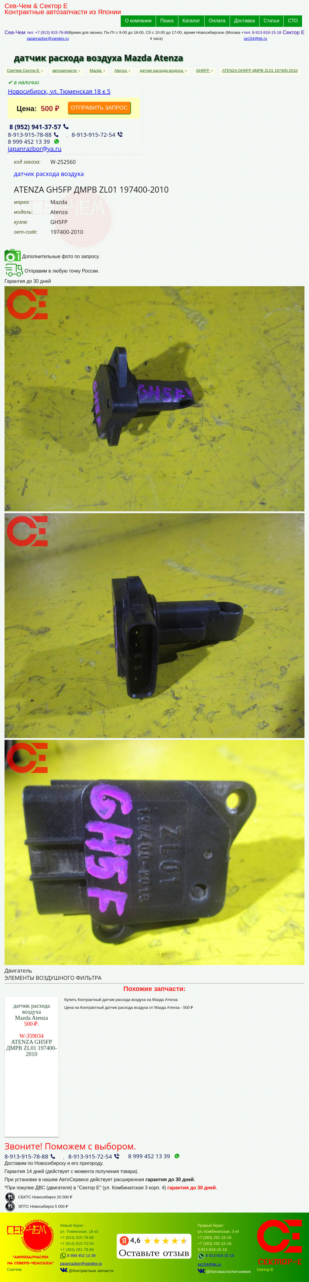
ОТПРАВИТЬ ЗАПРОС (99, 108)
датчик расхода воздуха (162, 70)
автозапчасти (65, 70)
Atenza (121, 70)
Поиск (167, 20)
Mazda (96, 70)
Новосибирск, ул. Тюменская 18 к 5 (59, 91)
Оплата (217, 20)
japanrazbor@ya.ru (35, 149)
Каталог (191, 20)
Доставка (244, 20)
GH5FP (203, 70)
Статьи (271, 20)
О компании (138, 20)
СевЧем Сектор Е (23, 70)
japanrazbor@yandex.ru (48, 38)
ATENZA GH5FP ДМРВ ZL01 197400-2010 (260, 70)
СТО (293, 20)
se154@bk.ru (255, 38)
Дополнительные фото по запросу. (52, 256)
